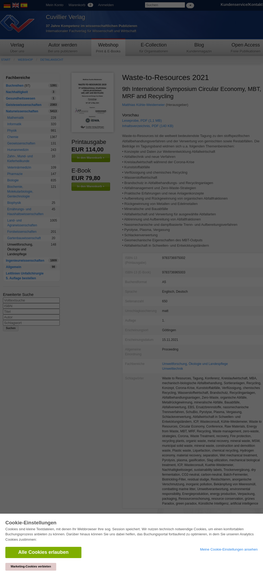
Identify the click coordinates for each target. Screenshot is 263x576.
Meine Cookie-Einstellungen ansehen (229, 549)
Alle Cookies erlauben (43, 552)
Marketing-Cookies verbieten (31, 566)
